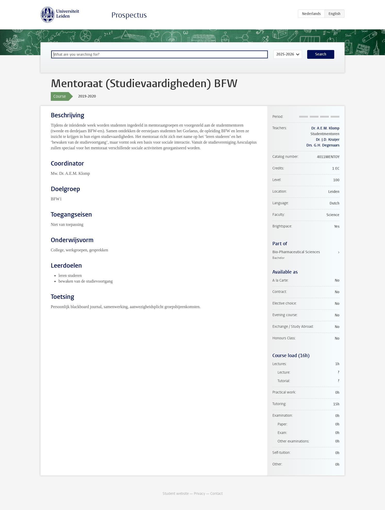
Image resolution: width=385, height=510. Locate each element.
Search (320, 54)
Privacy (199, 493)
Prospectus (129, 15)
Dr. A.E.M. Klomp (325, 128)
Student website (176, 493)
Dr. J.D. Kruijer (327, 139)
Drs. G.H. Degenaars (322, 145)
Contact (216, 493)
